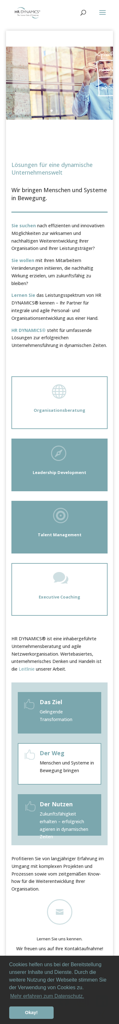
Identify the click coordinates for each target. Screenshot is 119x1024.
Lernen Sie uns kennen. (60, 939)
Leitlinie (27, 669)
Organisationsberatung (59, 410)
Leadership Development (59, 472)
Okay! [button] (31, 1012)
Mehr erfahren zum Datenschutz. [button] (47, 996)
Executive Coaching (59, 597)
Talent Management (60, 535)
